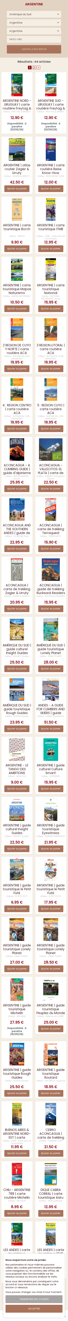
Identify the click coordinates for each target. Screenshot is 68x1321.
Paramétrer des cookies (34, 1299)
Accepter (34, 1308)
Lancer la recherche (34, 49)
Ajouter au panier (17, 188)
